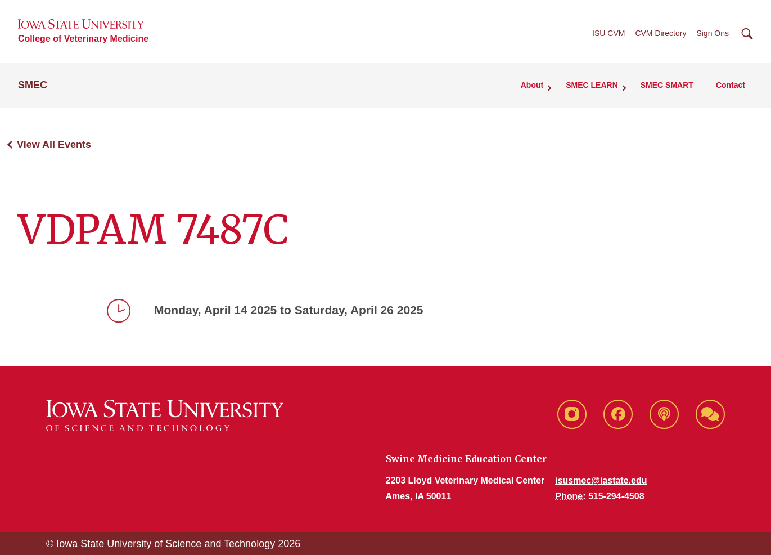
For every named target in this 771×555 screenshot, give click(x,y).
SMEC (32, 85)
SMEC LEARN (592, 84)
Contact (730, 84)
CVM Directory (660, 33)
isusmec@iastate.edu (601, 480)
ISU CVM (608, 33)
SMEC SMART (667, 84)
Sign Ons (712, 33)
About (532, 84)
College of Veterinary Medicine (83, 38)
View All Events (54, 144)
